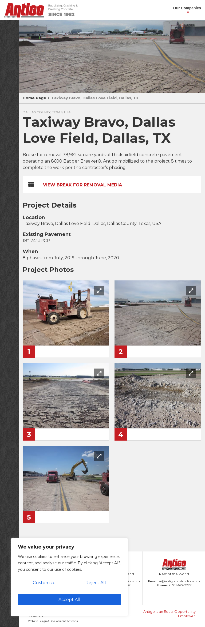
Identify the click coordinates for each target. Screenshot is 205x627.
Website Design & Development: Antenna (53, 621)
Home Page (34, 98)
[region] (69, 577)
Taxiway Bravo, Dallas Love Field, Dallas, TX (95, 98)
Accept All (69, 599)
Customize (44, 582)
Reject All (95, 582)
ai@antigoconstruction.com (179, 581)
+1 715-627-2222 (180, 585)
